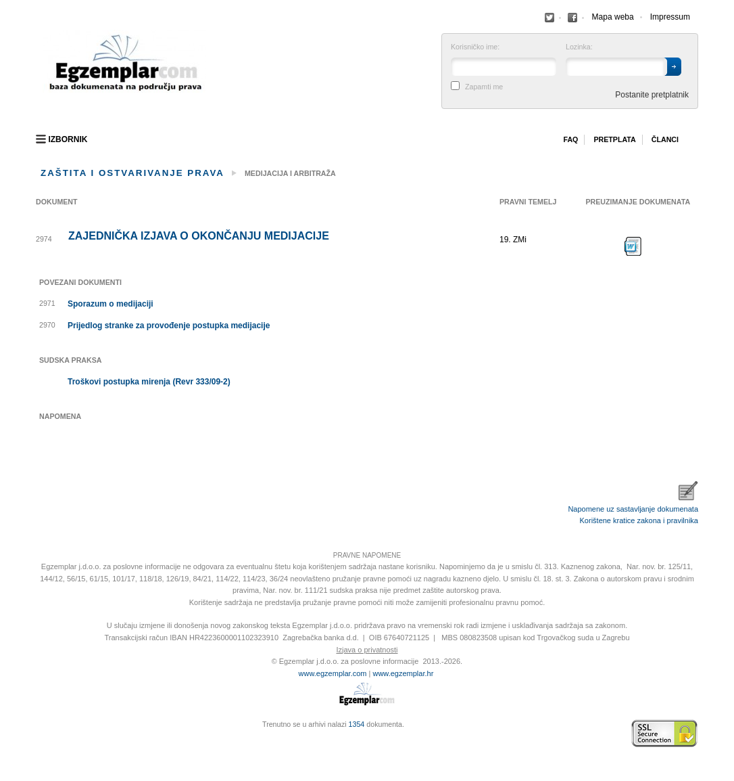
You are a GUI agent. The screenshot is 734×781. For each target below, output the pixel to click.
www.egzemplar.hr (402, 673)
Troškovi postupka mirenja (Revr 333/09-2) (149, 381)
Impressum (670, 17)
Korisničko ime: (475, 47)
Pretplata (614, 139)
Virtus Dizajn (39, 740)
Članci (665, 139)
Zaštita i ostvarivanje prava (132, 173)
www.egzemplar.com (333, 673)
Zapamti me (484, 87)
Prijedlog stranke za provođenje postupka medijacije (169, 325)
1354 (357, 724)
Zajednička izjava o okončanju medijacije (198, 236)
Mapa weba (613, 17)
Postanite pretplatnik (652, 95)
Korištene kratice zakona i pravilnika (639, 520)
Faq (570, 139)
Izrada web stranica (39, 733)
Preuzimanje (633, 246)
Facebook (549, 17)
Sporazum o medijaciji (110, 304)
